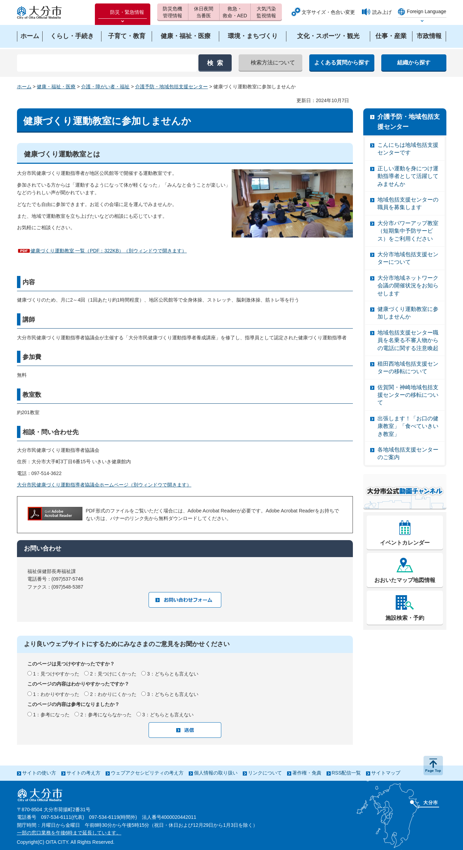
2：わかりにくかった (113, 694)
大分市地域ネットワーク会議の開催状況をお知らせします (407, 285)
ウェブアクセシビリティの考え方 (147, 773)
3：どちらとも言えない (172, 674)
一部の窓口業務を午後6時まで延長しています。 (69, 832)
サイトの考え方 (83, 773)
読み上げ (382, 12)
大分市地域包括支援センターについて (407, 258)
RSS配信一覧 (346, 773)
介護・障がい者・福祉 (105, 86)
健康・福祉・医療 (56, 86)
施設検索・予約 (404, 618)
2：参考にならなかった (106, 714)
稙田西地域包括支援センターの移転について (407, 367)
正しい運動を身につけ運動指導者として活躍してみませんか (407, 176)
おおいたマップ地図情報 (404, 580)
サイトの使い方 (39, 773)
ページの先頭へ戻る (433, 765)
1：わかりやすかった (56, 694)
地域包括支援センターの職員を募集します (407, 203)
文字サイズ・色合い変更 (328, 12)
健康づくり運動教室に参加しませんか (407, 313)
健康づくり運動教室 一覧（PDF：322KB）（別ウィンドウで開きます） (108, 250)
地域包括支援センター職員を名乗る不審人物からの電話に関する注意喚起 (407, 340)
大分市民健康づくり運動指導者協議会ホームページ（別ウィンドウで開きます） (104, 484)
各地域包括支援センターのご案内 (407, 453)
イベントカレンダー (405, 543)
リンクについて (265, 773)
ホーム (24, 86)
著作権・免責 (306, 773)
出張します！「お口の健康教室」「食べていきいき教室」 (407, 426)
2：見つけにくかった (113, 674)
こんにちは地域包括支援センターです (407, 148)
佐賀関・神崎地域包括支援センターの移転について (407, 395)
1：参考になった (51, 714)
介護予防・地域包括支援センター (171, 86)
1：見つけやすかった (56, 674)
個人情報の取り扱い (216, 773)
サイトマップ (385, 773)
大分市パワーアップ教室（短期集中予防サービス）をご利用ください (407, 231)
